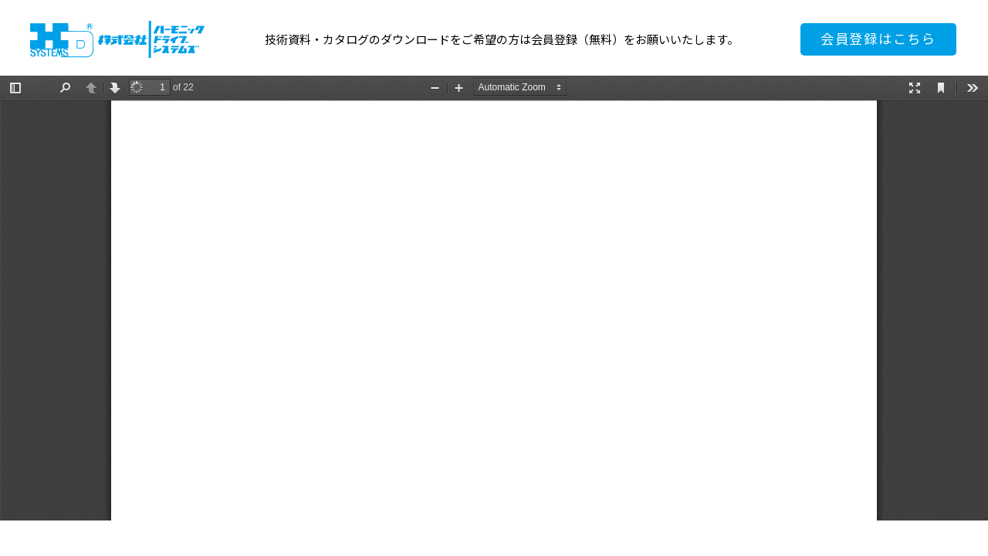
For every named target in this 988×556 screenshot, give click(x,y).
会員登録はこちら (878, 39)
